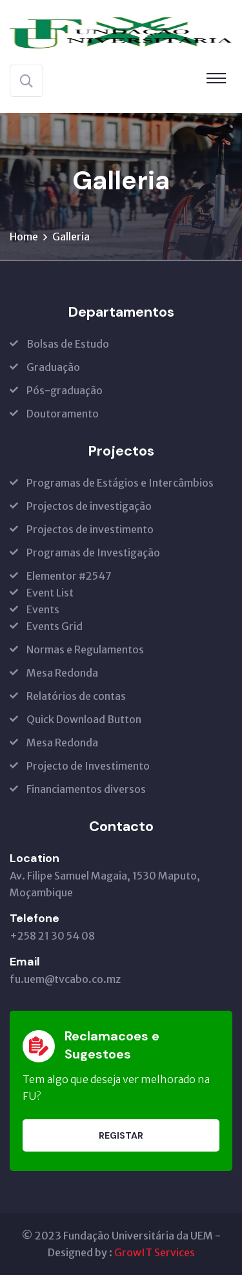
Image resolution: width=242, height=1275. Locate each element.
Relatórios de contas (76, 696)
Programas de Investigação (93, 552)
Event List (50, 592)
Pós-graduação (64, 390)
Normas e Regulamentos (85, 649)
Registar (121, 1135)
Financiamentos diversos (86, 789)
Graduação (53, 367)
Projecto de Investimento (88, 765)
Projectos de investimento (90, 529)
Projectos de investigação (89, 506)
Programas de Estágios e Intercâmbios (120, 482)
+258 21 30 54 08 (52, 935)
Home (24, 236)
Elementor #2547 (69, 575)
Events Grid (54, 626)
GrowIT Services (154, 1252)
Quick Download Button (83, 719)
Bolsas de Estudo (67, 343)
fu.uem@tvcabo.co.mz (65, 979)
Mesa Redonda (62, 672)
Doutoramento (62, 413)
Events (42, 609)
